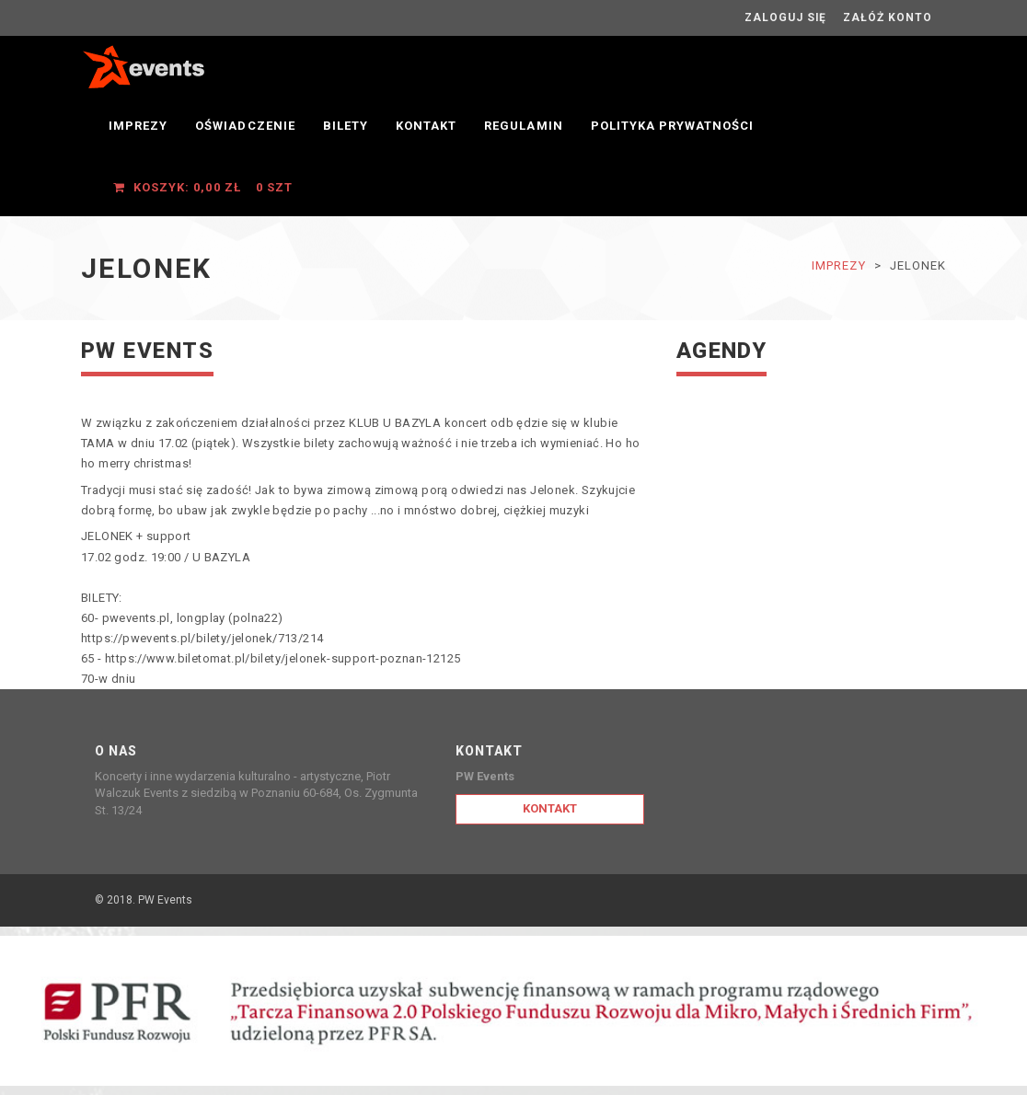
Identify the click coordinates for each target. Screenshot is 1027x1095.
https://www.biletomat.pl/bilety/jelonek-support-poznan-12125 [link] (282, 658)
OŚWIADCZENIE (244, 126)
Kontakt (426, 126)
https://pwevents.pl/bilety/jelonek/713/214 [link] (202, 638)
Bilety (345, 126)
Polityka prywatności (673, 126)
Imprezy (138, 126)
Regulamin (523, 126)
